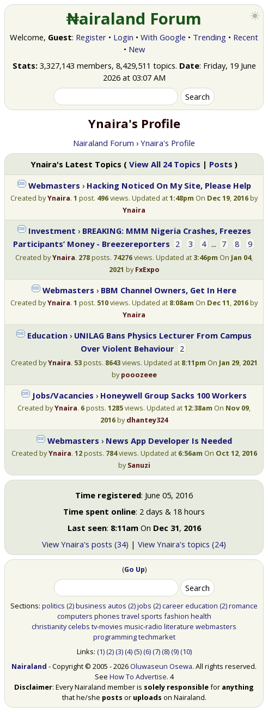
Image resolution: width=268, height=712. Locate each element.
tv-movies (107, 626)
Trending (209, 37)
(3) (119, 651)
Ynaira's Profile (168, 142)
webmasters (216, 626)
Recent (245, 37)
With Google (163, 37)
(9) (175, 651)
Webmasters (54, 185)
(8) (165, 651)
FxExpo (147, 269)
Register (91, 37)
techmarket (156, 637)
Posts (221, 164)
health (201, 616)
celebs (79, 626)
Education (47, 335)
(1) (101, 651)
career (173, 606)
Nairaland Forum (103, 142)
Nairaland (29, 666)
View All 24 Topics (164, 164)
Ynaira (58, 198)
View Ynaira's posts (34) (85, 544)
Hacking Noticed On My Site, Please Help (169, 185)
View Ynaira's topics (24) (182, 544)
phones (107, 616)
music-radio (143, 626)
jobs (144, 606)
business (91, 606)
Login (123, 37)
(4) (128, 651)
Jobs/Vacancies (63, 395)
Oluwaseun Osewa (161, 666)
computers (75, 616)
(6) (147, 651)
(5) (138, 651)
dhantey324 (147, 420)
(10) (186, 651)
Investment (52, 230)
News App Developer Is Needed (169, 440)
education (201, 606)
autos (117, 606)
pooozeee (139, 374)
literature (179, 626)
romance (243, 606)
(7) (156, 651)
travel (130, 616)
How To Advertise (138, 676)
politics (53, 606)
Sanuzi (138, 465)
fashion (176, 616)
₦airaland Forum (134, 18)
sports (151, 616)
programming (115, 637)
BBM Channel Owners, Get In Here (168, 290)
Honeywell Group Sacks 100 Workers (173, 395)
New (137, 49)
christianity (49, 626)
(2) (70, 606)
